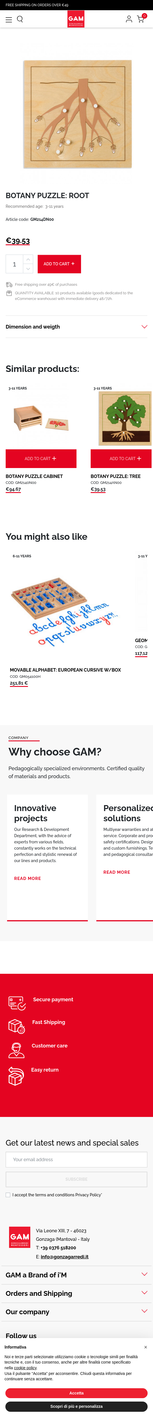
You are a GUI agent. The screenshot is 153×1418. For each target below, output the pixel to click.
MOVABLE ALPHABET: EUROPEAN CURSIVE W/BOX (65, 670)
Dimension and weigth (33, 327)
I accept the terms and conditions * (57, 1195)
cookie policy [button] (25, 1368)
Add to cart (59, 263)
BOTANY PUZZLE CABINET (34, 476)
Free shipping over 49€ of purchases (46, 284)
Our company (27, 1312)
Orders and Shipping (39, 1293)
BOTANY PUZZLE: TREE (116, 476)
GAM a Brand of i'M (36, 1275)
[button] (145, 1347)
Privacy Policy (88, 1195)
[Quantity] (14, 264)
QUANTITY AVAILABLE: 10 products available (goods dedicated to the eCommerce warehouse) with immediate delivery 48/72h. (74, 296)
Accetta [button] (76, 1393)
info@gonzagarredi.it (65, 1257)
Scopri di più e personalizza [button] (76, 1406)
